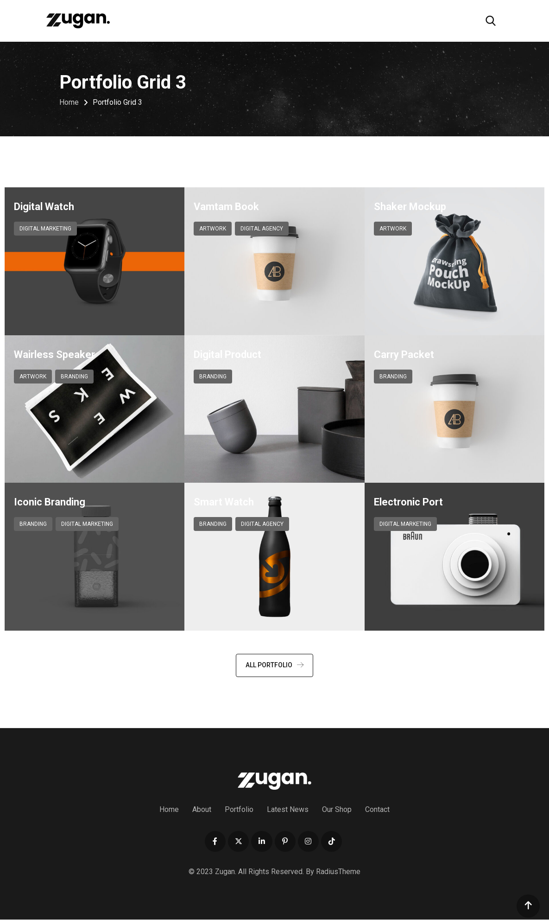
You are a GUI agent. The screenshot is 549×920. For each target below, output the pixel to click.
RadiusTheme (338, 872)
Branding (74, 376)
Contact (377, 809)
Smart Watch (224, 502)
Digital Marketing (45, 228)
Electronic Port (408, 502)
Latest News (288, 809)
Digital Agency (261, 228)
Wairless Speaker (54, 354)
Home (169, 809)
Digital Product (227, 354)
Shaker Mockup (410, 206)
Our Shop (337, 809)
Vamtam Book (226, 206)
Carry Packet (404, 354)
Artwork (212, 228)
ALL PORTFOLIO (274, 665)
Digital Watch (44, 206)
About (201, 809)
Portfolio (239, 809)
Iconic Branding (49, 502)
